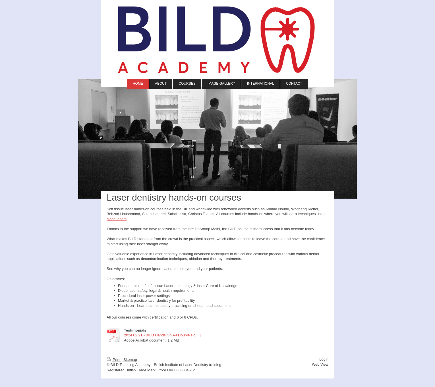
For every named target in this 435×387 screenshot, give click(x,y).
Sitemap (130, 359)
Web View (320, 364)
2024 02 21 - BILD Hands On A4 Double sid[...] (162, 335)
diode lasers (117, 219)
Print (114, 359)
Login (323, 359)
